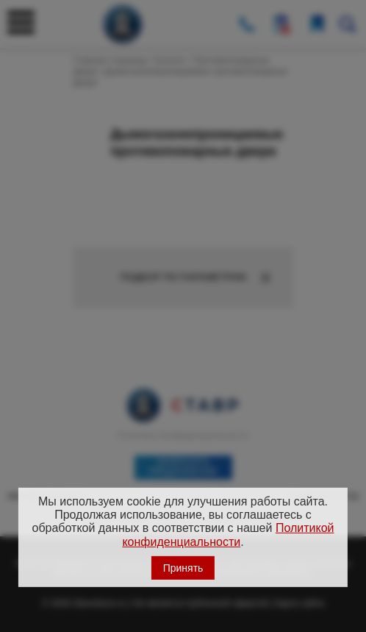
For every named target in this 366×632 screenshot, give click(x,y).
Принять (183, 568)
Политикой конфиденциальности (228, 534)
